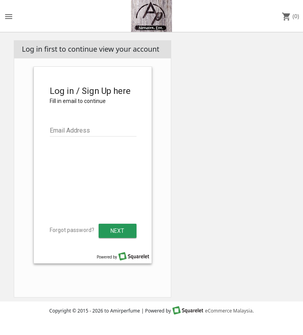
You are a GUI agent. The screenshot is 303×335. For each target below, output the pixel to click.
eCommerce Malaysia (228, 310)
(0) (290, 16)
